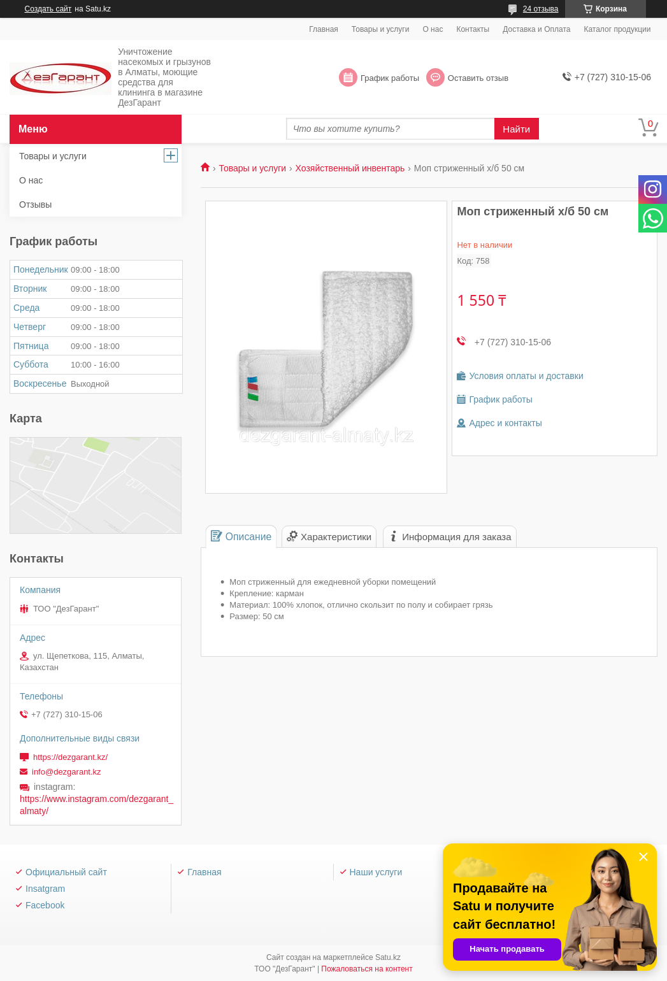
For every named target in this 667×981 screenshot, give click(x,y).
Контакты (472, 29)
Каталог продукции (617, 29)
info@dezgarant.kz (66, 772)
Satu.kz (388, 957)
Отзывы (35, 204)
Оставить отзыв (478, 78)
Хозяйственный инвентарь (350, 168)
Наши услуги (376, 872)
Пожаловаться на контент (366, 968)
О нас (432, 29)
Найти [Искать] (516, 129)
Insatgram (45, 889)
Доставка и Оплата (536, 29)
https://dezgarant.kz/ (70, 757)
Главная (323, 29)
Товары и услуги (381, 29)
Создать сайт (48, 8)
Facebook (44, 905)
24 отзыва (541, 8)
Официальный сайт (66, 872)
